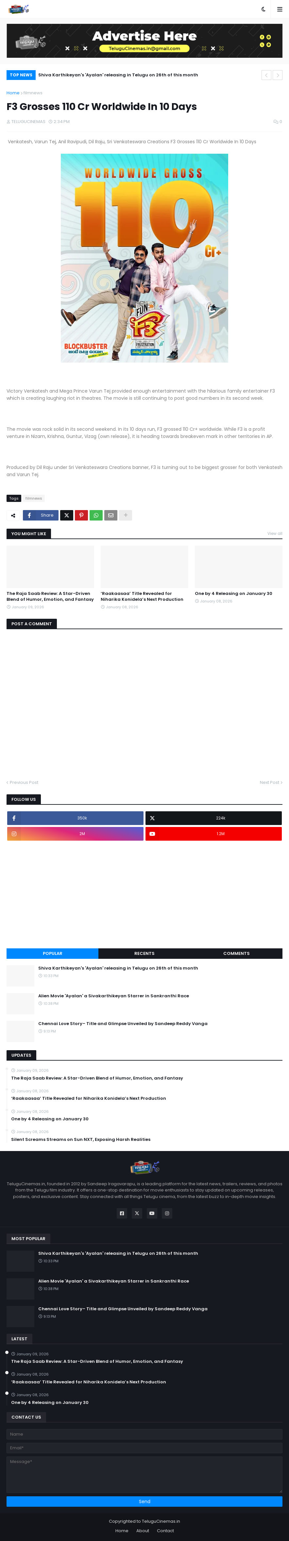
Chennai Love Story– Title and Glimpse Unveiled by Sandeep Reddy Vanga (123, 1024)
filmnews (33, 93)
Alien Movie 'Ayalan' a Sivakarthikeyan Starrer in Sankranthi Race (113, 996)
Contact (165, 1531)
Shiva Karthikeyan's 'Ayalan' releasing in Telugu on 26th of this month (118, 75)
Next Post (269, 782)
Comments (236, 953)
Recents (144, 953)
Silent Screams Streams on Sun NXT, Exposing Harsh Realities (80, 1140)
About (142, 1531)
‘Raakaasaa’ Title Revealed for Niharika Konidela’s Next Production (142, 596)
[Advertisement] (144, 894)
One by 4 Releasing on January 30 (233, 594)
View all (274, 533)
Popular (52, 953)
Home (13, 93)
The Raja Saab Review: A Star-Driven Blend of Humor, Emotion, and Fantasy (50, 596)
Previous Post (24, 782)
